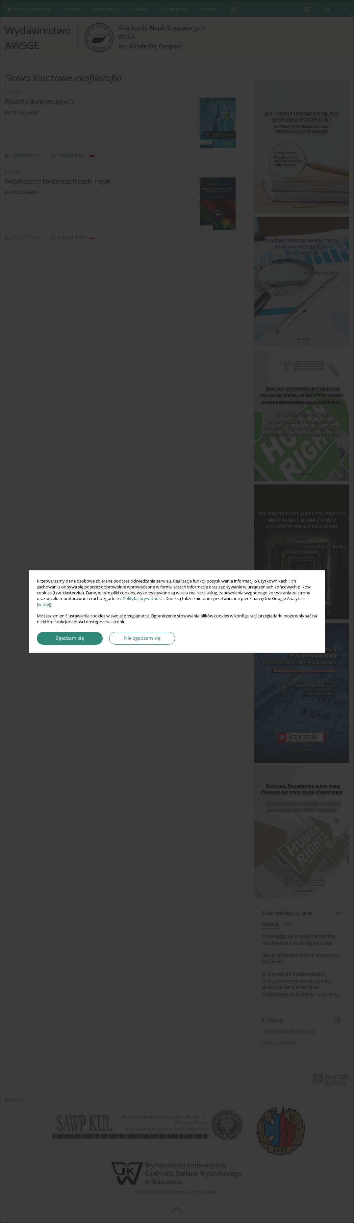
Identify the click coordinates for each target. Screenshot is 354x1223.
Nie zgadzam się (142, 638)
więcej (44, 604)
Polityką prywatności (143, 598)
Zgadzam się (70, 638)
